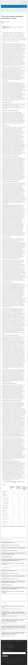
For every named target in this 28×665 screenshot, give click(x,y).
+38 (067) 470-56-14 (11, 645)
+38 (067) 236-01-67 (9, 644)
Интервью (6, 625)
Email (3, 651)
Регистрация (25, 3)
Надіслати (5, 655)
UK (23, 2)
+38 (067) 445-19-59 (11, 647)
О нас (3, 648)
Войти (21, 3)
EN (24, 2)
